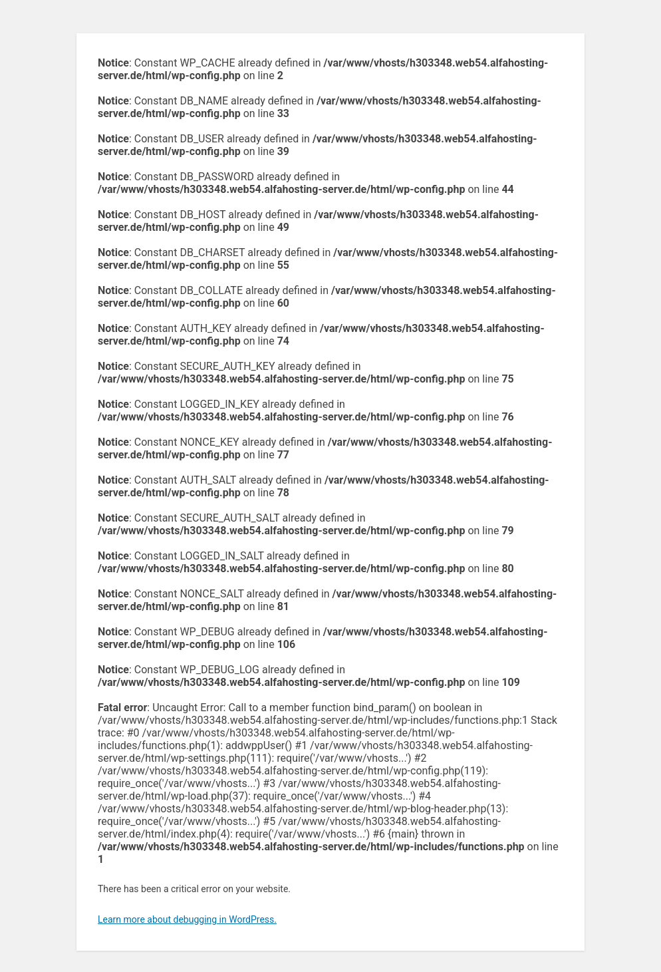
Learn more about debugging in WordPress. (187, 919)
